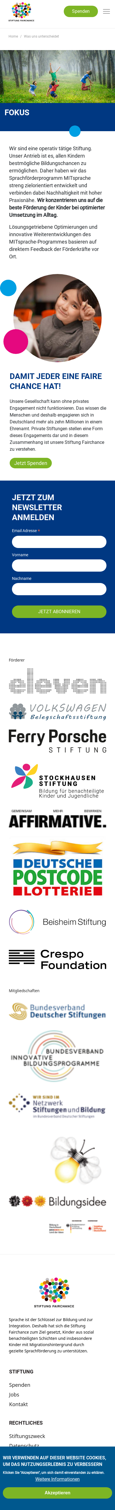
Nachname (21, 578)
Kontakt (18, 1404)
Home (13, 36)
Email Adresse (26, 530)
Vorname (20, 555)
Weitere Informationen (57, 1480)
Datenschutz (24, 1445)
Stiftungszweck (27, 1436)
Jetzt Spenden (30, 463)
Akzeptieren (58, 1493)
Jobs (14, 1394)
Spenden (81, 11)
